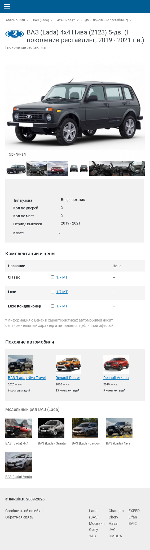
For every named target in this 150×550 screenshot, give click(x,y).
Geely (93, 529)
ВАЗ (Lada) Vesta (18, 465)
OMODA (115, 536)
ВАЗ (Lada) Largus (86, 431)
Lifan (133, 517)
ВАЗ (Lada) (41, 20)
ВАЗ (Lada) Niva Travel (27, 378)
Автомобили (15, 20)
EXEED (134, 511)
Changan (116, 511)
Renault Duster (68, 378)
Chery (113, 517)
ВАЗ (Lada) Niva (119, 431)
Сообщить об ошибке (23, 511)
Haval (113, 523)
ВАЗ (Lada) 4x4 (18, 432)
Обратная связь (19, 517)
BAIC (133, 523)
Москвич (97, 523)
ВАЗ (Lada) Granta (52, 431)
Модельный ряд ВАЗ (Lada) (32, 409)
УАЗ (92, 536)
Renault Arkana (116, 378)
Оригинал (16, 154)
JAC (112, 529)
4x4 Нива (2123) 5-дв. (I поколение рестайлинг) (92, 20)
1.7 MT (62, 277)
